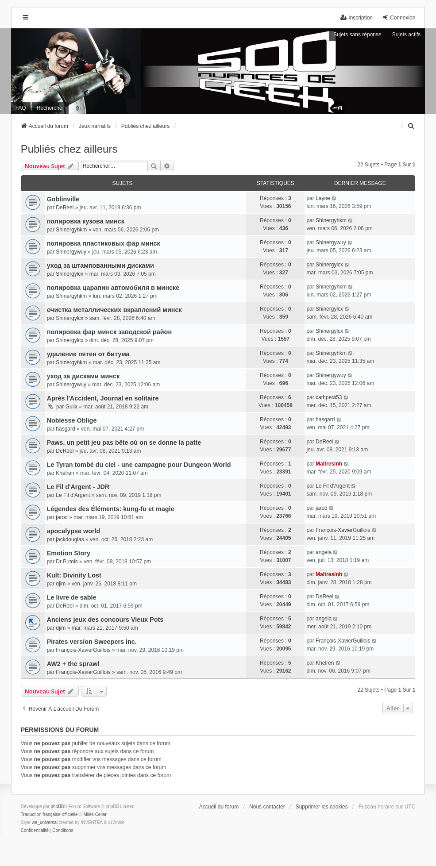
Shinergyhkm (71, 230)
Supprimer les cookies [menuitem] (322, 807)
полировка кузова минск (85, 221)
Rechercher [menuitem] (50, 108)
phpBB (57, 806)
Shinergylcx (69, 274)
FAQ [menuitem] (20, 108)
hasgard (65, 429)
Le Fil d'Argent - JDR (78, 486)
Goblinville (63, 199)
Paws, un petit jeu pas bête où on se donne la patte (124, 442)
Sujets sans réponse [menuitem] (357, 34)
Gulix (71, 407)
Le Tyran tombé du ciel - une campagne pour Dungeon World (139, 464)
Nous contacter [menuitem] (267, 807)
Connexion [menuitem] (398, 17)
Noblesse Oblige (72, 420)
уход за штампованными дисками (100, 265)
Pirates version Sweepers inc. (92, 641)
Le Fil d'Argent (73, 495)
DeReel (64, 207)
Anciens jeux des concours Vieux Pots (105, 619)
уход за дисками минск (83, 376)
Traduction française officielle (49, 814)
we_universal (45, 822)
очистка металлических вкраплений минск (114, 309)
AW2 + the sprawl (73, 663)
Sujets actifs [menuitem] (406, 34)
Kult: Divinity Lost (74, 575)
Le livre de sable (71, 597)
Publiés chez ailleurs (69, 149)
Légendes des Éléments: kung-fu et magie (110, 508)
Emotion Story (68, 553)
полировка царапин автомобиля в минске (113, 287)
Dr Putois (66, 561)
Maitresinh (329, 464)
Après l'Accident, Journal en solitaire (103, 398)
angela (324, 552)
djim (61, 584)
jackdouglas (70, 539)
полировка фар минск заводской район (109, 331)
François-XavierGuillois (343, 530)
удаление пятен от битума (88, 354)
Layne (323, 198)
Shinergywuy (71, 252)
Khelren (65, 473)
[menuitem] (411, 126)
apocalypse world (73, 531)
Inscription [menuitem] (356, 17)
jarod (62, 517)
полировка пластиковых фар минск (103, 243)
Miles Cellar (95, 814)
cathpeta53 (329, 397)
